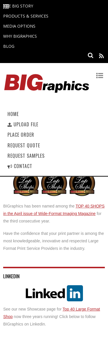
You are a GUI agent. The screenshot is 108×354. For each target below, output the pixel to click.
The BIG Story (18, 6)
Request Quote (23, 145)
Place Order (20, 134)
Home (13, 114)
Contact (19, 166)
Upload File (22, 124)
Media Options (19, 26)
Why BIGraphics (20, 36)
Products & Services (25, 16)
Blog (8, 46)
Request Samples (26, 155)
